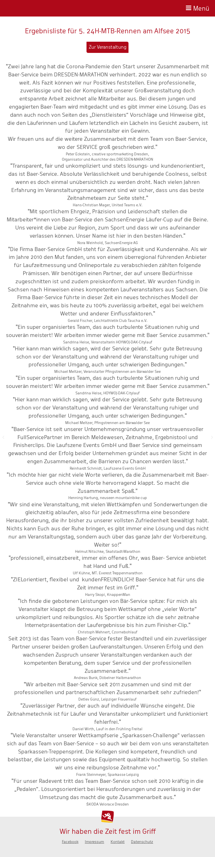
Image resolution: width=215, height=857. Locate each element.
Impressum (94, 842)
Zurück (3, 437)
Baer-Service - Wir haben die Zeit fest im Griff (33, 8)
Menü (201, 8)
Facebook (70, 842)
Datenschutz (142, 842)
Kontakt (118, 842)
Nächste (212, 437)
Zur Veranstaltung (107, 47)
